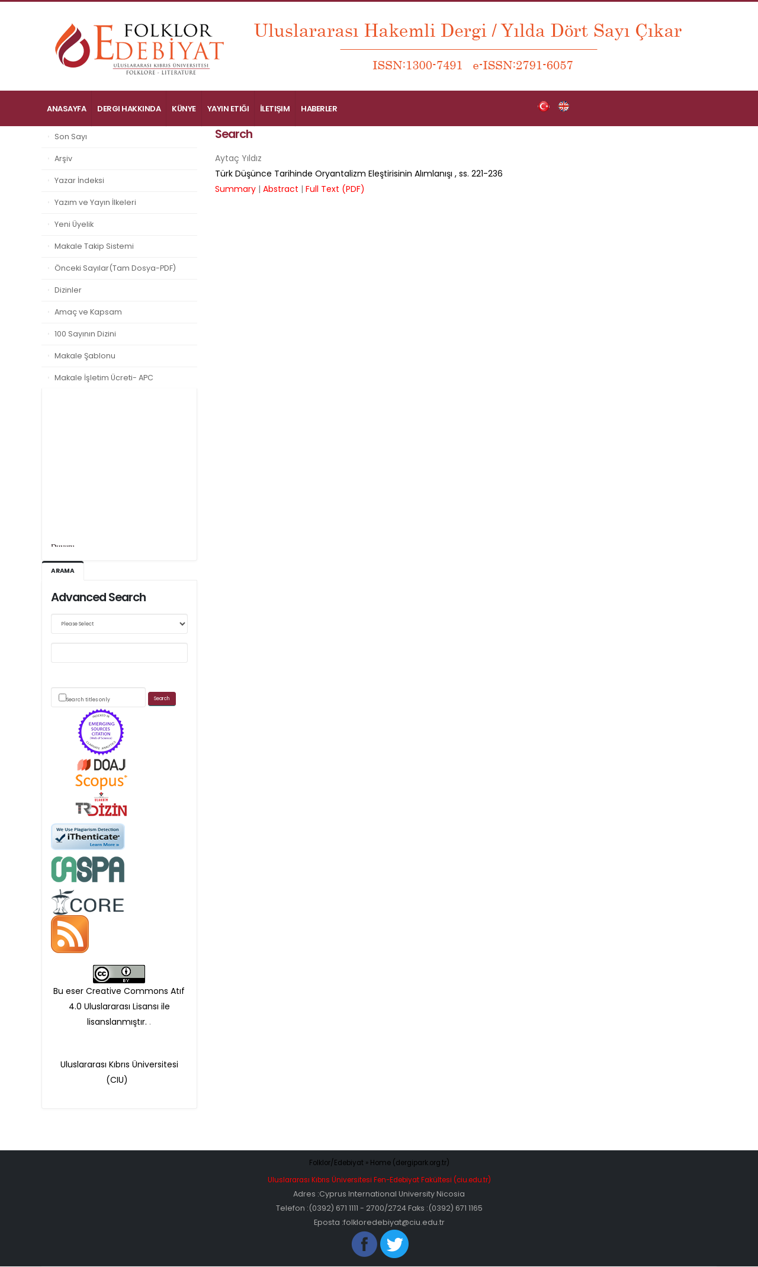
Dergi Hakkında (128, 108)
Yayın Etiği (228, 108)
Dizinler (68, 290)
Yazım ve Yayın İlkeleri (95, 202)
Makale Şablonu (84, 356)
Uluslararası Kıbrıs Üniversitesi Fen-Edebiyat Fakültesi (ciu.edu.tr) (379, 1180)
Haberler (319, 108)
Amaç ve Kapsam (88, 312)
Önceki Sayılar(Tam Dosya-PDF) (115, 268)
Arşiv (63, 158)
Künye (184, 108)
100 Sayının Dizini (85, 334)
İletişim (275, 108)
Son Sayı (70, 136)
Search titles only (88, 700)
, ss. (359, 173)
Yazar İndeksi (79, 180)
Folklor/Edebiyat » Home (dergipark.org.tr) (379, 1163)
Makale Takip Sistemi (94, 246)
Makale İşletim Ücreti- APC (103, 378)
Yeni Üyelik (74, 224)
